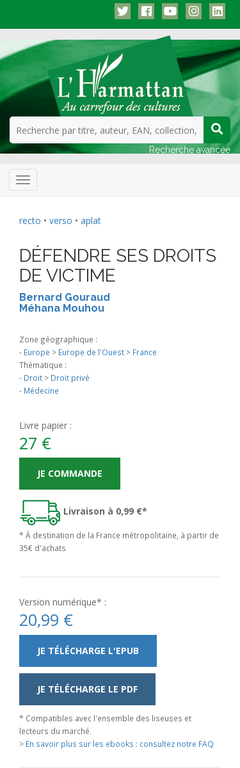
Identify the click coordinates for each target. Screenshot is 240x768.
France (144, 352)
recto (30, 220)
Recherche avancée (189, 150)
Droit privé (70, 377)
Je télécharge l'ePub (88, 650)
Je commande (69, 473)
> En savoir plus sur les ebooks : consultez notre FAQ (116, 744)
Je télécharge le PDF (87, 689)
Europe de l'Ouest (91, 352)
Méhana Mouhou (61, 308)
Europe (37, 352)
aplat (91, 220)
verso (60, 220)
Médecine (41, 390)
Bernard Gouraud (64, 297)
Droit (33, 377)
